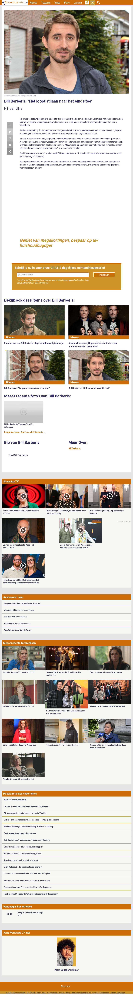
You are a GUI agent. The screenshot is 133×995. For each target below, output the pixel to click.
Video (57, 2)
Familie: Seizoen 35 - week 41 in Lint (18, 706)
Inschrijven (104, 275)
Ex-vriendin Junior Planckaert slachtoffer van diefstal (27, 880)
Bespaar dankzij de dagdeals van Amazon (22, 603)
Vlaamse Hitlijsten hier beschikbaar (19, 610)
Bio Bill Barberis (18, 455)
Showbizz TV (11, 481)
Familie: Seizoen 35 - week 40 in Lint (18, 779)
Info (44, 993)
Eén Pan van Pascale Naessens (17, 624)
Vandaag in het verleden (17, 906)
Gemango (121, 993)
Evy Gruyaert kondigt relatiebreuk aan (20, 833)
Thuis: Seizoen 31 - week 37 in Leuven (62, 745)
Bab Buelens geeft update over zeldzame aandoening (27, 840)
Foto (67, 2)
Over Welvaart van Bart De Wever (18, 630)
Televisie (45, 2)
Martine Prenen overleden (15, 800)
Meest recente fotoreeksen (19, 643)
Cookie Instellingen (100, 993)
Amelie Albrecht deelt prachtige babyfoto (21, 860)
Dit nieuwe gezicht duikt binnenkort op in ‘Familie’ (25, 813)
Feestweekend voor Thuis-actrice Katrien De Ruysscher (28, 887)
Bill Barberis (74, 448)
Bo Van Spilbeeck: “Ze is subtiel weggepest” (23, 853)
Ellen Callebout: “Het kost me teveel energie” (23, 867)
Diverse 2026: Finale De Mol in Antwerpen (107, 706)
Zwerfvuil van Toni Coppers (15, 617)
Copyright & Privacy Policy (58, 993)
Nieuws (33, 2)
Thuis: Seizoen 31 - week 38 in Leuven (105, 672)
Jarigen (78, 2)
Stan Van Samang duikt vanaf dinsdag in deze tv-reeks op (28, 827)
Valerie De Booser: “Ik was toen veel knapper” (23, 847)
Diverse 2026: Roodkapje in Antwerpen (19, 745)
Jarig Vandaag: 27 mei (16, 932)
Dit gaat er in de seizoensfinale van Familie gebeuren (26, 806)
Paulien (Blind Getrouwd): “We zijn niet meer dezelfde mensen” (31, 894)
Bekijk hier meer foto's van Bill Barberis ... (24, 432)
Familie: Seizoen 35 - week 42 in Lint (18, 672)
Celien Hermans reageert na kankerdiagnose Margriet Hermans (31, 820)
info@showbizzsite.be (81, 993)
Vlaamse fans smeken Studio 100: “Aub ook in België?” (27, 874)
